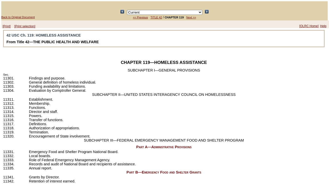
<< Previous (140, 17)
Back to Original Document (18, 17)
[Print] (6, 26)
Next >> (191, 17)
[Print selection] (24, 26)
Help (323, 26)
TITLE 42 (156, 17)
